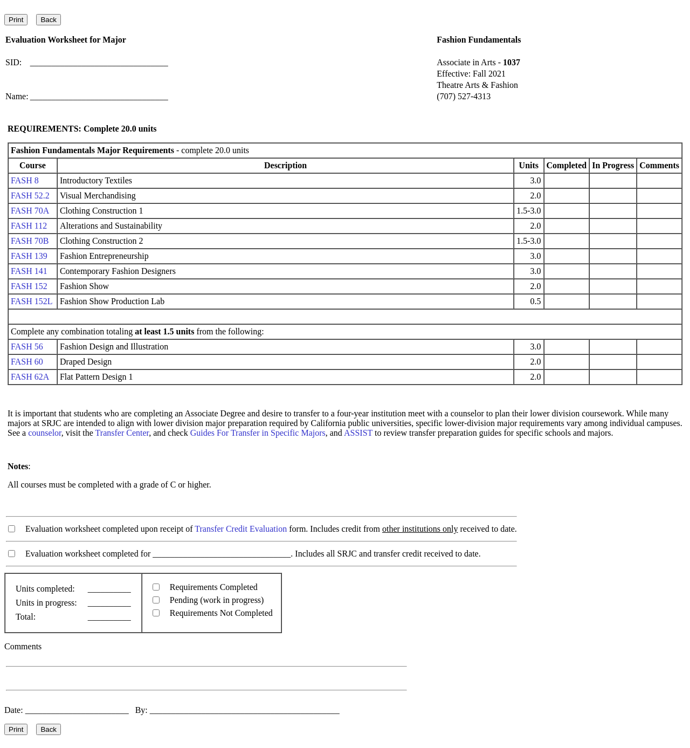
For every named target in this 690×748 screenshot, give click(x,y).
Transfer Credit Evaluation (241, 528)
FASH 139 (29, 255)
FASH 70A (30, 210)
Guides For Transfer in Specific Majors (258, 432)
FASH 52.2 (30, 195)
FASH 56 (27, 346)
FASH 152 (29, 286)
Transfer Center (122, 432)
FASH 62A (30, 376)
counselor (44, 432)
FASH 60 (27, 361)
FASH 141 (29, 271)
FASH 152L (31, 301)
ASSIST (358, 432)
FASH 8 (25, 180)
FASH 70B (30, 240)
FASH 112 (29, 225)
